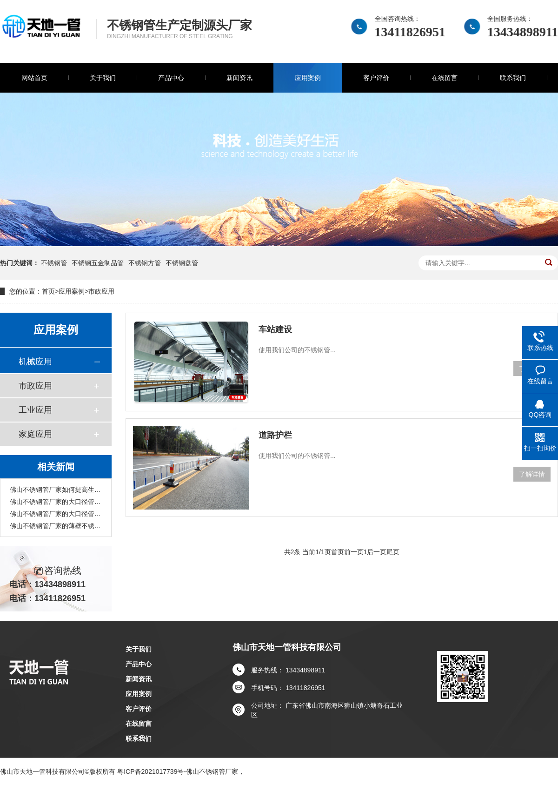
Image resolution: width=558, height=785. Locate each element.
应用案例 (308, 77)
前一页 (354, 552)
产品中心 (171, 77)
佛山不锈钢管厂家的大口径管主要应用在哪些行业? (56, 513)
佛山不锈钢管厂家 (212, 771)
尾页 (392, 552)
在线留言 (445, 77)
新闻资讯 (239, 77)
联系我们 (513, 77)
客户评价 (376, 77)
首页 (48, 291)
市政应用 (101, 291)
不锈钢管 (54, 263)
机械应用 (35, 361)
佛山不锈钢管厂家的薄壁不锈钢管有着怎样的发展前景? (56, 526)
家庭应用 (35, 434)
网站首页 (34, 77)
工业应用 (35, 410)
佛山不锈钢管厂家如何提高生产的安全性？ (56, 489)
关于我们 (103, 77)
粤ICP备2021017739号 (150, 771)
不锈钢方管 (144, 263)
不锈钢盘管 (182, 263)
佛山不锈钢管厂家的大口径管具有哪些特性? (56, 501)
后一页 (376, 552)
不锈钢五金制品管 (98, 263)
